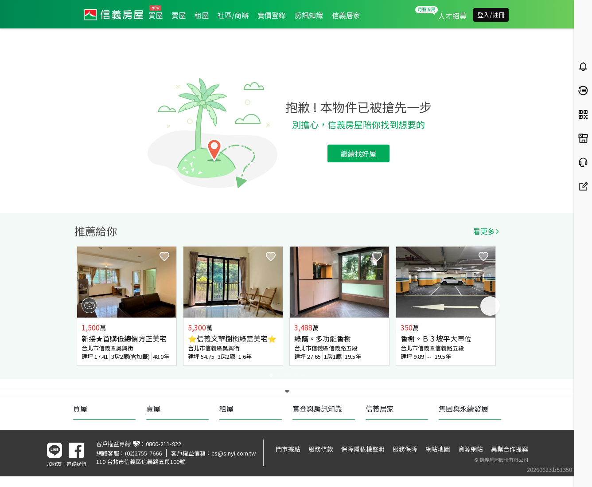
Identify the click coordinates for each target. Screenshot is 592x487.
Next (490, 306)
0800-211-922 (163, 444)
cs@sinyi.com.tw (233, 453)
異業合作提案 (509, 448)
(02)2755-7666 (143, 453)
